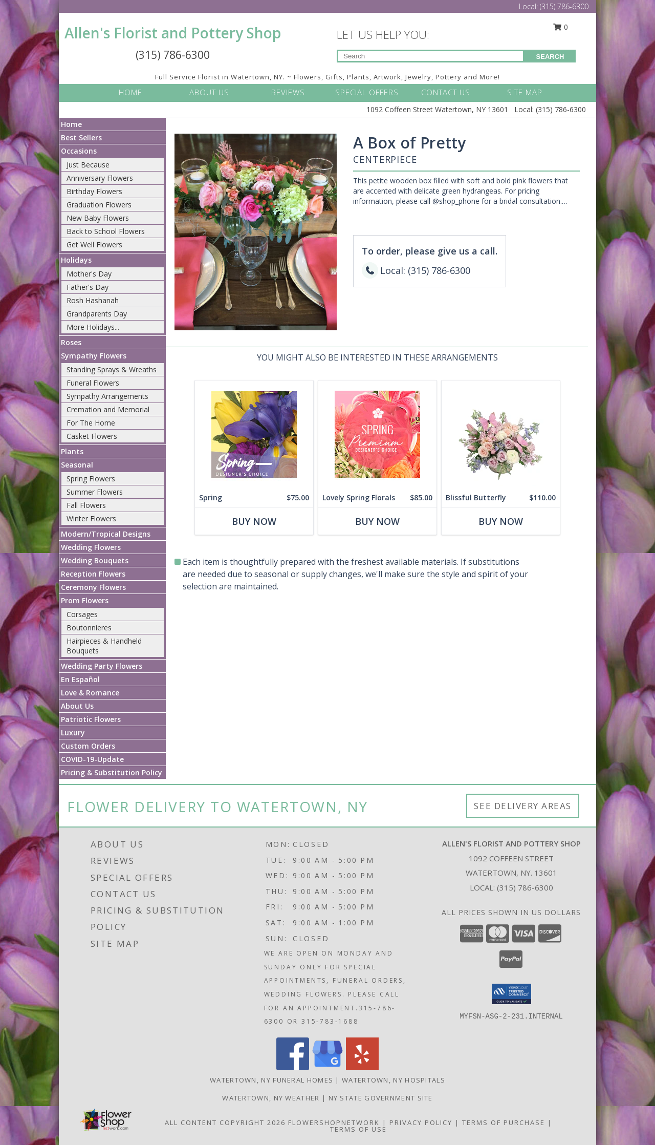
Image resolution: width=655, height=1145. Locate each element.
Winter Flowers (91, 518)
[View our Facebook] (292, 1067)
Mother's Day (89, 274)
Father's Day (87, 287)
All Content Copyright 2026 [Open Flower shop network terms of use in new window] (225, 1122)
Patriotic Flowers (91, 719)
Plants (72, 451)
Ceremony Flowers (93, 587)
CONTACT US (445, 92)
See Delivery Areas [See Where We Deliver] (523, 806)
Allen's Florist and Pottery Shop (172, 33)
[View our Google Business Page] (327, 1067)
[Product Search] (431, 56)
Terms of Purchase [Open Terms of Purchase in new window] (503, 1122)
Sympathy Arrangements (107, 396)
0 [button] (561, 27)
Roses (71, 342)
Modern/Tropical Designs (105, 534)
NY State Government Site (381, 1097)
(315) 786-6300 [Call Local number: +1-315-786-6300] (564, 6)
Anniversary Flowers (100, 178)
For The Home (91, 423)
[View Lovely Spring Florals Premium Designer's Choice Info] (377, 434)
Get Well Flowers (94, 244)
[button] (511, 994)
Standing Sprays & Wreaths (112, 369)
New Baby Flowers (98, 218)
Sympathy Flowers (93, 356)
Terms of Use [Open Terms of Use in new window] (358, 1129)
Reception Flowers (93, 574)
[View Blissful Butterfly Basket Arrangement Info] (501, 434)
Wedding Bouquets (94, 560)
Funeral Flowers (93, 383)
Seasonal (77, 465)
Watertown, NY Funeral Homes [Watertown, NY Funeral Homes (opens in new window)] (271, 1080)
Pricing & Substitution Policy (111, 772)
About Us (77, 706)
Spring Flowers (91, 478)
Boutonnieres (89, 627)
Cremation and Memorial (108, 409)
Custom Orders (88, 746)
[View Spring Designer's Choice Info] (254, 434)
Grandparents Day (97, 314)
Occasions (79, 151)
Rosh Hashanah (93, 300)
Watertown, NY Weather (270, 1097)
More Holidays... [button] (93, 327)
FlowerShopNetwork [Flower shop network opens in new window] (334, 1122)
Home (71, 124)
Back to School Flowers (106, 231)
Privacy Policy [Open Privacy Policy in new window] (420, 1122)
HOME (130, 92)
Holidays (76, 260)
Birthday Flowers (94, 191)
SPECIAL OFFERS (367, 92)
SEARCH (550, 56)
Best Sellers (81, 137)
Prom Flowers (84, 600)
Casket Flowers (92, 436)
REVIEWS (288, 92)
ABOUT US (209, 92)
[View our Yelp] (362, 1067)
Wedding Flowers (91, 547)
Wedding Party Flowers (101, 666)
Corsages (82, 614)
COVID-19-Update (92, 759)
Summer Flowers (95, 492)
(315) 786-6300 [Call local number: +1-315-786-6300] (525, 887)
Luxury (73, 732)
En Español (80, 679)
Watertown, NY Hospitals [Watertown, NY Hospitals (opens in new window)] (393, 1080)
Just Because (88, 164)
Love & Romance (90, 692)
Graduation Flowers (99, 204)
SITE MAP (524, 92)
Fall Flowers (86, 505)
